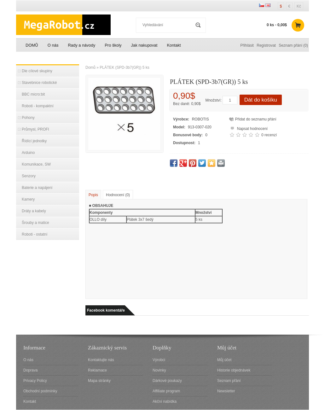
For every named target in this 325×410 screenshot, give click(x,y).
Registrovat (266, 45)
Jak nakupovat (144, 45)
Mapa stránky (99, 380)
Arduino (28, 152)
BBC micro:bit (33, 94)
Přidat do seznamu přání (255, 119)
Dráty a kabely (34, 211)
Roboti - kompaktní (38, 106)
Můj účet (224, 360)
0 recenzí (269, 135)
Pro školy (113, 45)
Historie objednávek (233, 370)
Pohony (28, 117)
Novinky (159, 370)
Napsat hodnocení (248, 128)
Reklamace (97, 370)
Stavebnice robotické (39, 82)
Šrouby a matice (35, 222)
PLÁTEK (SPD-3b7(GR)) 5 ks (124, 67)
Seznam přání (229, 380)
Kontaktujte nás (101, 360)
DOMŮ (32, 45)
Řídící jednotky (34, 141)
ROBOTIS (200, 119)
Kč (299, 6)
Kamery (28, 199)
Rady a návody (81, 45)
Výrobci (159, 360)
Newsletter (226, 391)
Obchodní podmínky (40, 391)
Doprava (30, 370)
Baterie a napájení (37, 187)
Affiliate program (166, 391)
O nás (53, 45)
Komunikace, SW (36, 164)
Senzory (29, 176)
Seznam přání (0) (293, 45)
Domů (90, 67)
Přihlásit (247, 45)
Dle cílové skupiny (37, 71)
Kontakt (174, 45)
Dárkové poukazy (167, 380)
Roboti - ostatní (34, 234)
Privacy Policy (35, 380)
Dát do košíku (260, 100)
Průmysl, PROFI (35, 129)
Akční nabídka (165, 401)
